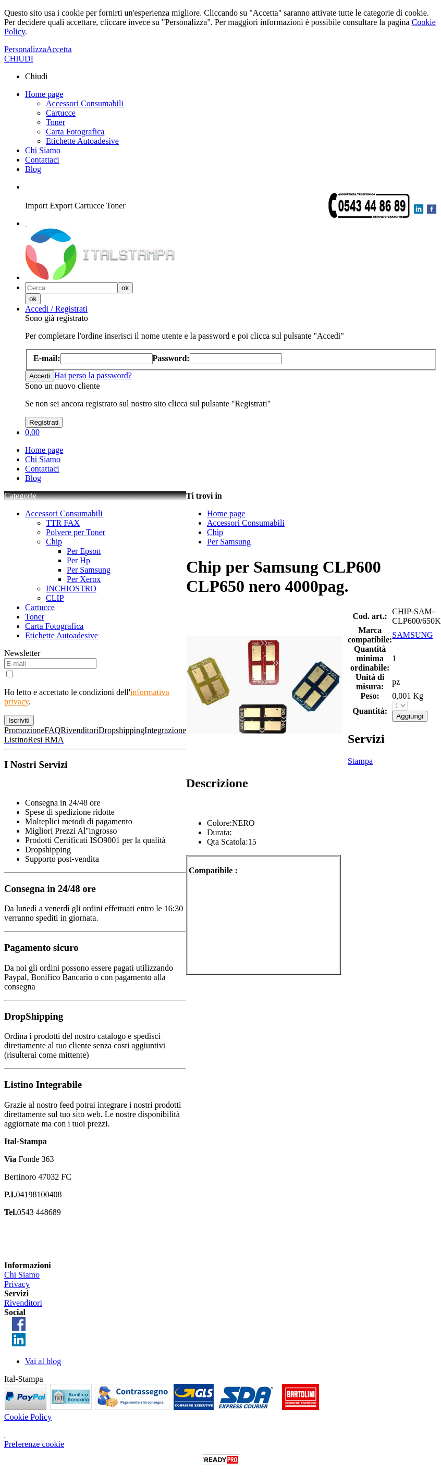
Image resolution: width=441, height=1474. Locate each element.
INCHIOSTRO (71, 588)
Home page (44, 94)
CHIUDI (18, 58)
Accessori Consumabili (85, 103)
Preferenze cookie (34, 1444)
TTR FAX (63, 522)
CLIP (55, 597)
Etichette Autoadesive (82, 141)
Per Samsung (89, 569)
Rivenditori (23, 1302)
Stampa (360, 761)
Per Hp (78, 560)
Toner (55, 122)
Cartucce (61, 112)
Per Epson (84, 551)
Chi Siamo (42, 150)
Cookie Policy (28, 1417)
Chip (54, 541)
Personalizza (25, 49)
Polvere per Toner (75, 532)
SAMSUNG (412, 634)
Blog (33, 169)
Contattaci (42, 159)
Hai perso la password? (93, 375)
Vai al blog (43, 1361)
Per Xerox (84, 579)
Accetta (59, 49)
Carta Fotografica (75, 131)
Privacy (17, 1284)
